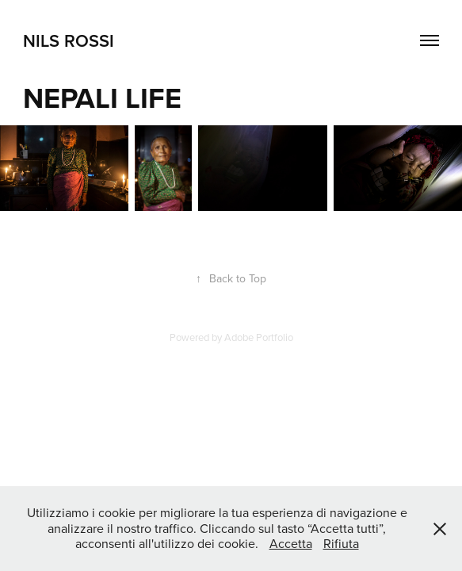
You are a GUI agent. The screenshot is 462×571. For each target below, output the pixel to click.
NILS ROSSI (68, 40)
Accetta (290, 543)
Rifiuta (341, 543)
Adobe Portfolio (258, 337)
